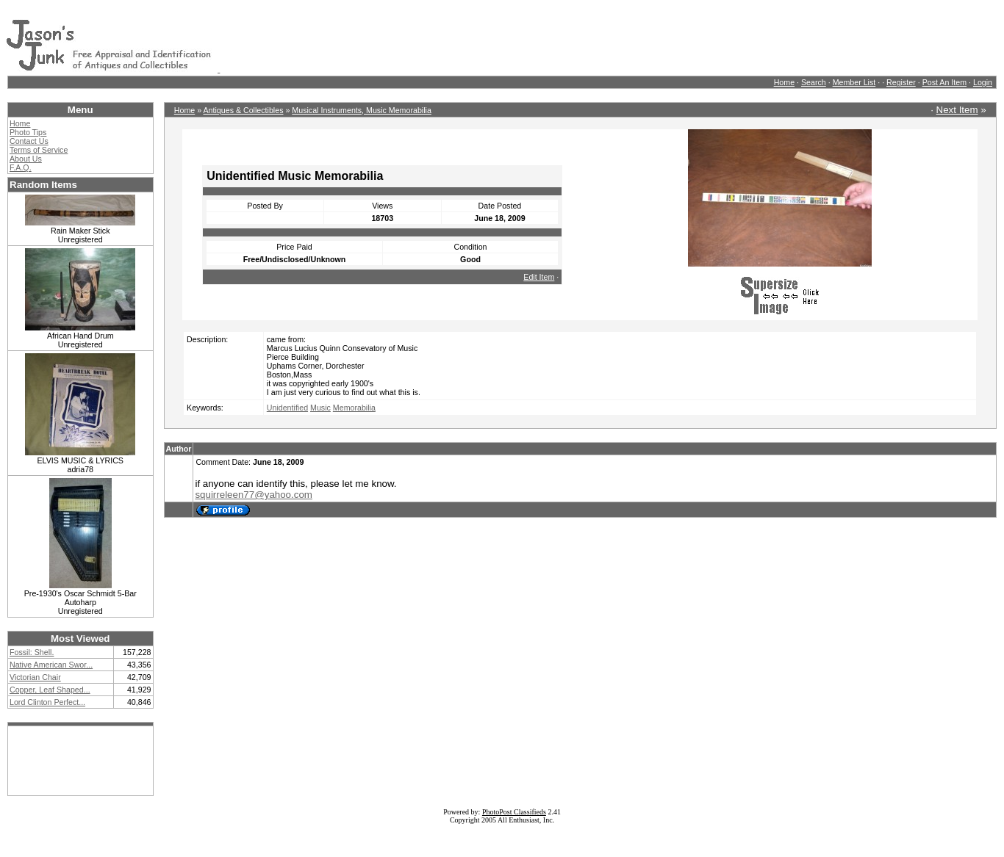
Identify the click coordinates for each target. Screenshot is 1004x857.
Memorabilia (354, 407)
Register (901, 82)
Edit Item (538, 276)
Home (784, 82)
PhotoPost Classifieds (514, 812)
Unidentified (287, 407)
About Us (26, 158)
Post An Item (944, 82)
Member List (854, 82)
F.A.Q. (21, 167)
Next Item (957, 109)
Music (320, 407)
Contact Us (29, 141)
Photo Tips (28, 132)
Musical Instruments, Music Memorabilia (361, 110)
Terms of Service (39, 149)
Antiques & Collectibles (243, 110)
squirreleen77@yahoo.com (253, 494)
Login (982, 82)
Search (813, 82)
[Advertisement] (487, 39)
